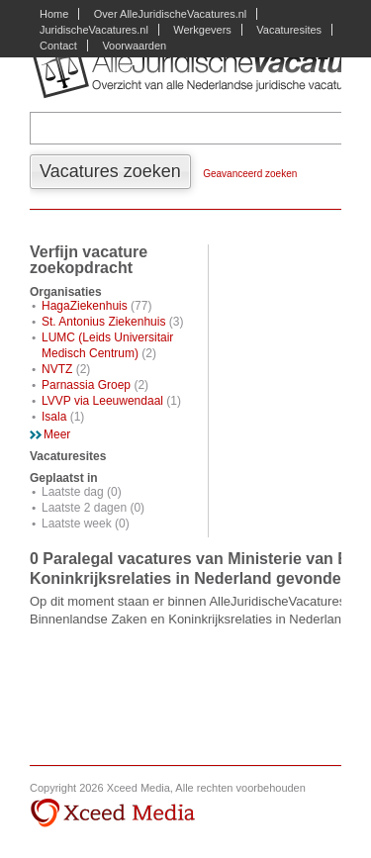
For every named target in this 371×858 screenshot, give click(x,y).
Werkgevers (202, 30)
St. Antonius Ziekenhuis (103, 322)
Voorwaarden (134, 45)
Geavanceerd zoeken (250, 173)
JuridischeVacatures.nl (94, 30)
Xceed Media (112, 813)
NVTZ (57, 369)
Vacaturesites (289, 30)
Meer (57, 434)
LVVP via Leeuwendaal (102, 401)
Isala (54, 417)
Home (54, 14)
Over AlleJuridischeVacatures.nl (170, 14)
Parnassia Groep (86, 385)
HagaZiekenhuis (85, 306)
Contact (58, 45)
